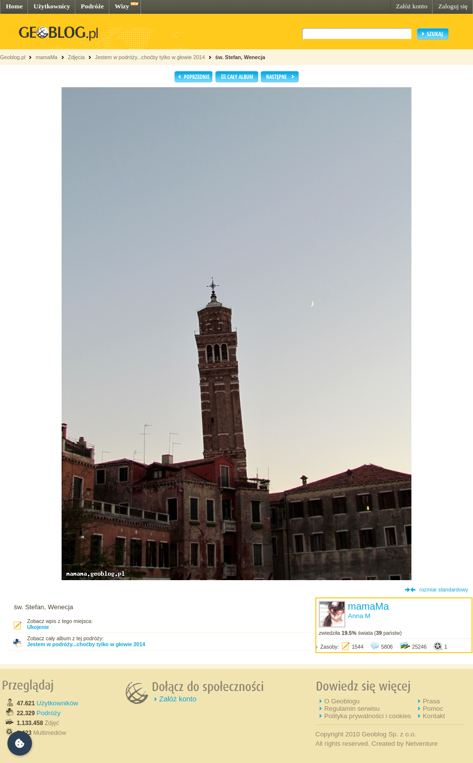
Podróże (92, 6)
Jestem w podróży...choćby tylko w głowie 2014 (150, 57)
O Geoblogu (342, 701)
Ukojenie (38, 627)
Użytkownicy (52, 6)
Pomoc (433, 708)
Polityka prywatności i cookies (367, 716)
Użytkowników (57, 703)
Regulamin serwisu (352, 708)
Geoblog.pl (13, 57)
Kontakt (434, 716)
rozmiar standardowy (443, 589)
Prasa (431, 701)
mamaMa (46, 57)
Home (14, 6)
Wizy (122, 6)
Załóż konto (411, 6)
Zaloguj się (453, 6)
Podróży (48, 713)
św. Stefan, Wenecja (240, 57)
